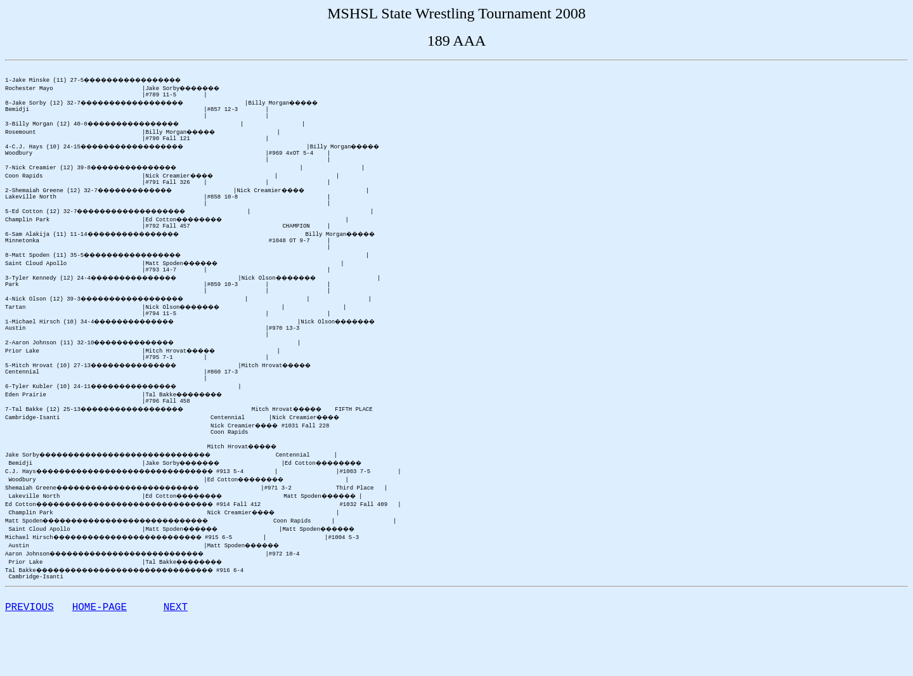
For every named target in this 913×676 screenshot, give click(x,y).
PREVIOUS (29, 661)
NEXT (176, 661)
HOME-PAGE (99, 661)
